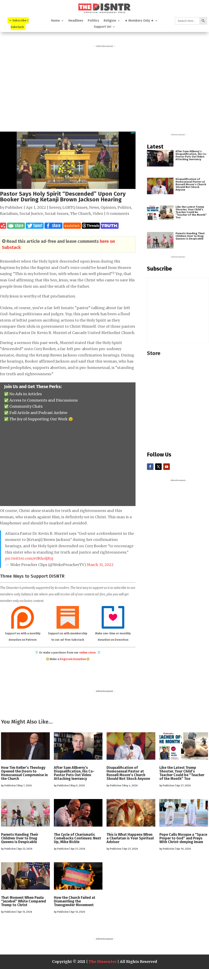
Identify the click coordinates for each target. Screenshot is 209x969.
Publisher (14, 207)
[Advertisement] (104, 88)
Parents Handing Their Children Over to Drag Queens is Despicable (190, 236)
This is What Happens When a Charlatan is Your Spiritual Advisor (130, 838)
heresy (55, 207)
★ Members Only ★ (139, 20)
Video (98, 213)
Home (55, 20)
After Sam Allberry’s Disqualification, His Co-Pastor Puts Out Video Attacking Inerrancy (191, 155)
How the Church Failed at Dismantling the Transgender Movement (74, 901)
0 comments (117, 213)
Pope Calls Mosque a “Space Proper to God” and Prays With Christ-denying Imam (183, 838)
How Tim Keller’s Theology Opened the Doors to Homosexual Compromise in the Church (24, 773)
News (94, 207)
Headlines (75, 20)
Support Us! (102, 27)
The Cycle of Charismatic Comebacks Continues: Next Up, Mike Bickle (77, 838)
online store (87, 652)
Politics (93, 20)
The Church (80, 213)
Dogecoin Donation (73, 659)
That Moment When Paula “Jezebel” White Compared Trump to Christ (23, 901)
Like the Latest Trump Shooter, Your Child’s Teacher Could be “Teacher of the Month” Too (191, 212)
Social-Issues (57, 213)
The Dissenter (103, 961)
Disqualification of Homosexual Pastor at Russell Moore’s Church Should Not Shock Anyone (191, 184)
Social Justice (31, 213)
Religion (110, 20)
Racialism (9, 213)
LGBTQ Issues (75, 207)
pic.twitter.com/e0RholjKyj (29, 558)
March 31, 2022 (100, 564)
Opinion (108, 207)
